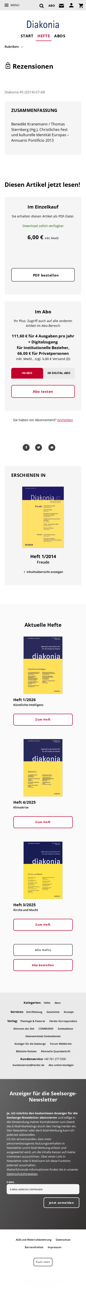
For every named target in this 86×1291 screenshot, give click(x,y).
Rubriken (12, 46)
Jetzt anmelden (61, 1203)
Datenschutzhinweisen (22, 1174)
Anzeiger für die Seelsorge (30, 1043)
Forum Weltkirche (61, 1043)
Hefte (43, 35)
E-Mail (10, 1182)
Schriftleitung (34, 1012)
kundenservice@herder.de (28, 1065)
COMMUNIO (46, 1028)
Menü (15, 5)
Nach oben (43, 1262)
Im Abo (27, 373)
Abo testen (43, 391)
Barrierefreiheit (34, 1247)
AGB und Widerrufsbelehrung (33, 1239)
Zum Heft (43, 719)
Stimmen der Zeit (23, 1028)
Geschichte (53, 1012)
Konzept (69, 1012)
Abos (59, 35)
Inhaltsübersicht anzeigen (45, 572)
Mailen (52, 447)
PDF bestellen (46, 275)
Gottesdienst (65, 1028)
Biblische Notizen (26, 1051)
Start (27, 35)
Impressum (54, 1247)
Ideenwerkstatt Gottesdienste (43, 1036)
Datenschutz (63, 1239)
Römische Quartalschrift (55, 1051)
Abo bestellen (43, 965)
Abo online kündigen (61, 1065)
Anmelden (65, 420)
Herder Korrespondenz (63, 1021)
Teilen (27, 447)
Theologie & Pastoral (32, 1021)
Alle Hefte (43, 950)
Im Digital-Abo (58, 373)
